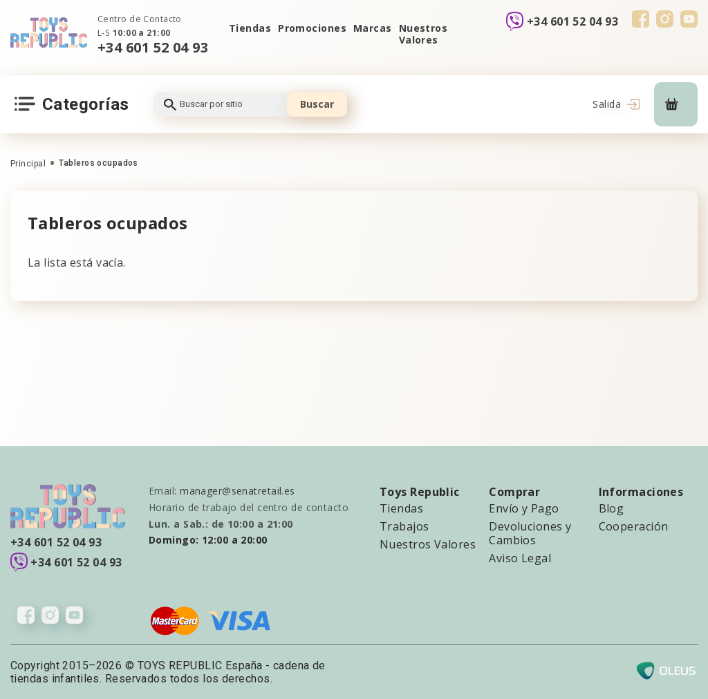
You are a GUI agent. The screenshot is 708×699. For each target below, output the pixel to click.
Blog (611, 508)
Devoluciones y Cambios (530, 533)
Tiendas (250, 28)
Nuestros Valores (423, 34)
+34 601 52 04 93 (152, 47)
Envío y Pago (524, 508)
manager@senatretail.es (237, 490)
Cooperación (634, 526)
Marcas (372, 28)
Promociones (312, 28)
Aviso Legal (520, 558)
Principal (28, 164)
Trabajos (404, 526)
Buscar (317, 104)
